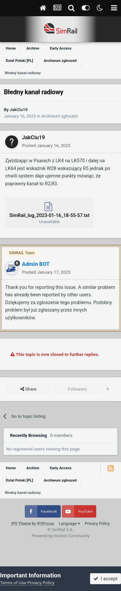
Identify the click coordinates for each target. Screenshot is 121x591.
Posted (46, 145)
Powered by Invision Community (60, 535)
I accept (105, 579)
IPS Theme (21, 523)
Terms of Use (13, 582)
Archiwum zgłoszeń (59, 116)
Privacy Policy (97, 523)
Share (28, 389)
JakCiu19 (18, 109)
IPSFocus (45, 523)
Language (69, 523)
